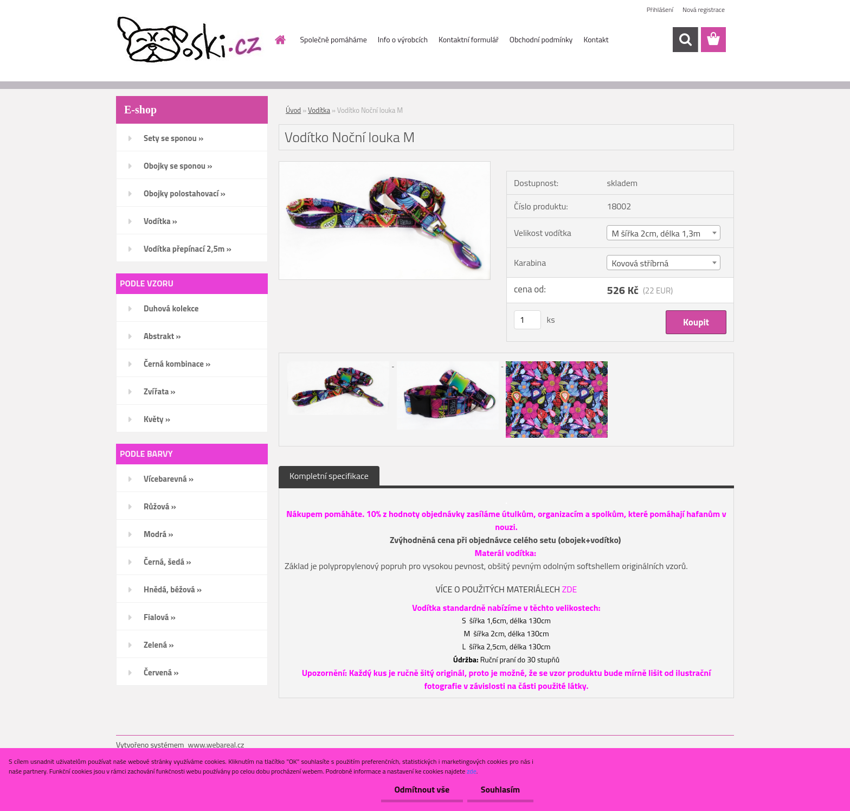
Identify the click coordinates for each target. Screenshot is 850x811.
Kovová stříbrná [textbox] (639, 263)
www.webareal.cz (216, 744)
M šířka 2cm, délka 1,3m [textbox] (655, 233)
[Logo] (190, 40)
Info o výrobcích (403, 39)
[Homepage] (279, 39)
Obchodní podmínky (541, 39)
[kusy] (527, 319)
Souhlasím (500, 789)
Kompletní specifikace (329, 475)
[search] (685, 39)
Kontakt (595, 39)
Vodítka (319, 110)
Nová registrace (703, 9)
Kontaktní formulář (469, 39)
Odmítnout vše (421, 789)
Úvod (293, 110)
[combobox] (663, 232)
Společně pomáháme (333, 39)
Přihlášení (660, 9)
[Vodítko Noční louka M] (384, 166)
